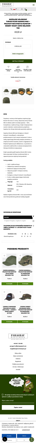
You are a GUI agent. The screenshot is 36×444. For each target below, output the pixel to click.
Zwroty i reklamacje (18, 397)
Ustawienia (9, 440)
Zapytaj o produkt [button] (18, 61)
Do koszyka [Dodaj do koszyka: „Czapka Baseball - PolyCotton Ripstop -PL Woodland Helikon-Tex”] (25, 314)
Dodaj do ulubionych (4, 286)
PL (15, 9)
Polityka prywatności (18, 395)
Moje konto (21, 9)
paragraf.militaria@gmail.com (18, 377)
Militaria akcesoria (22, 13)
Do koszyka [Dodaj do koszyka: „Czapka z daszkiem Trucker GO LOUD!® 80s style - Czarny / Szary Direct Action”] (9, 352)
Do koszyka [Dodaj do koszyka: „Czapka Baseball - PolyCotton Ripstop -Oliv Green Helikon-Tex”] (9, 314)
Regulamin (18, 392)
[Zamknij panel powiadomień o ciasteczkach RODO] (24, 440)
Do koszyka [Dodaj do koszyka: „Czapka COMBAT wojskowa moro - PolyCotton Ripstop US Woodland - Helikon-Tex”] (25, 352)
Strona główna (7, 13)
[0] (24, 9)
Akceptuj (9, 436)
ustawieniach (26, 430)
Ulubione (18, 389)
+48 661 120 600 (4, 439)
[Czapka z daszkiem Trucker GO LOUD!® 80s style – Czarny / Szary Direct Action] (9, 334)
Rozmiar (8, 42)
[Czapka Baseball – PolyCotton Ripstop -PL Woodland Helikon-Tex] (25, 297)
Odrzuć (24, 436)
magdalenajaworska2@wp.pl (18, 379)
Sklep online (14, 13)
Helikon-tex (20, 38)
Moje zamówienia (18, 386)
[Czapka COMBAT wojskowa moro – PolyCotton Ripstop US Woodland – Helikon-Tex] (25, 334)
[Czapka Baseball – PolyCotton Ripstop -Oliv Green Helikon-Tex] (9, 297)
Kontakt (18, 400)
